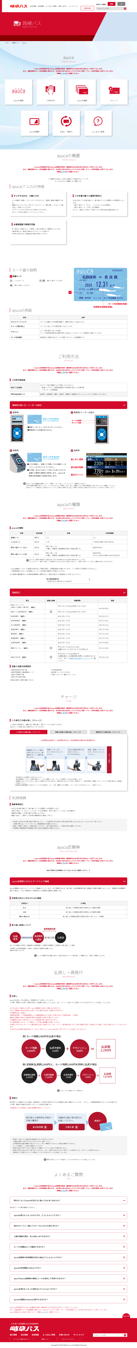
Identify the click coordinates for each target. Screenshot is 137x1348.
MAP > (33, 607)
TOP (6, 43)
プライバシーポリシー (68, 1339)
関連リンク (45, 1339)
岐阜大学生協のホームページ (80, 658)
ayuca (24, 43)
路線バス (15, 43)
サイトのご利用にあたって (21, 1339)
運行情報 (13, 1334)
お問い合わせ (62, 6)
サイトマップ (73, 6)
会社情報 (33, 6)
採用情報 (41, 6)
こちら (63, 73)
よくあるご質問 (50, 6)
